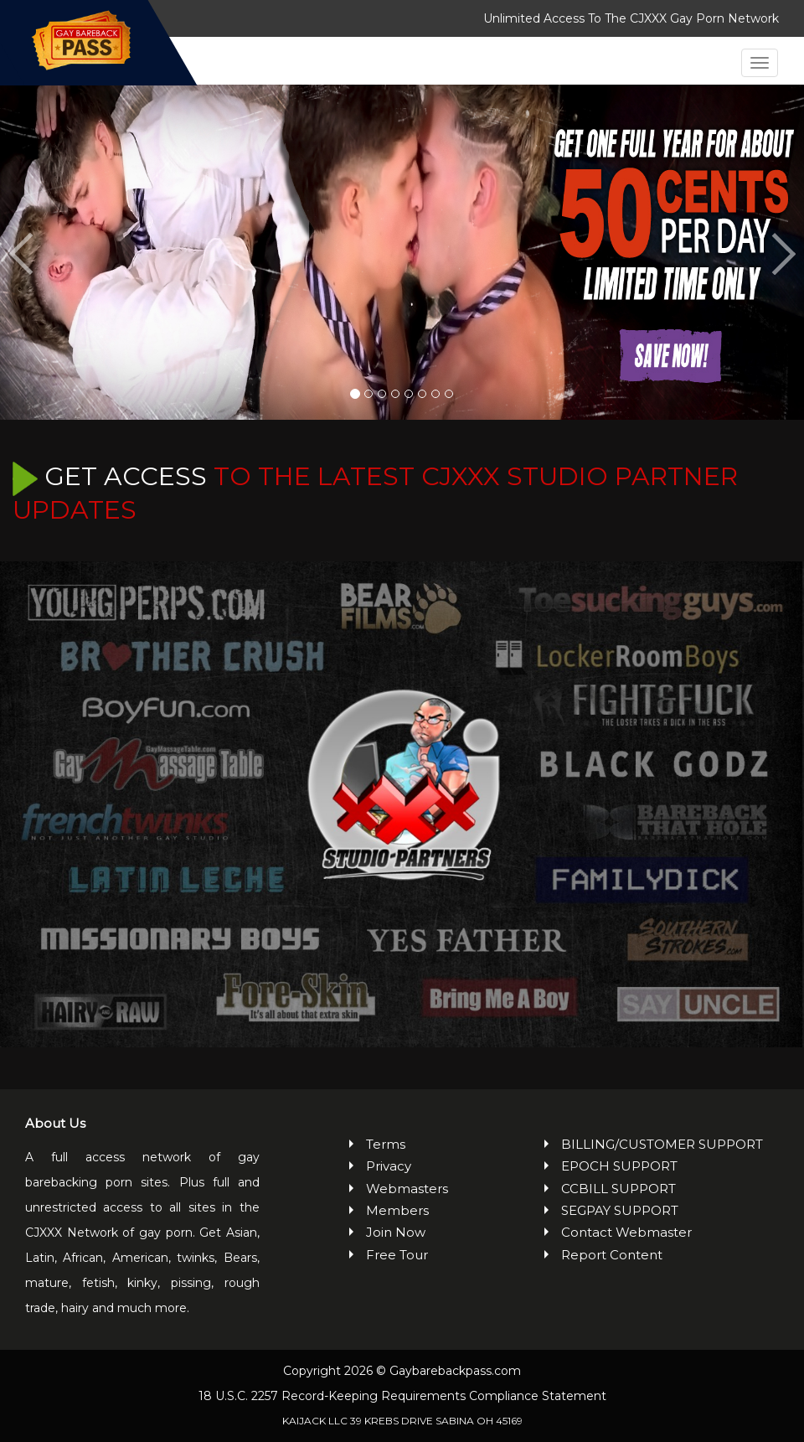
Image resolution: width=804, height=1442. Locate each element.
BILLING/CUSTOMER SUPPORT (662, 1144)
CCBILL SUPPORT (618, 1188)
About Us (55, 1123)
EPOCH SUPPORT (619, 1166)
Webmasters (407, 1188)
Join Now (395, 1232)
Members (397, 1210)
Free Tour (397, 1255)
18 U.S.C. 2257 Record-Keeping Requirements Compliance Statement (402, 1395)
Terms (385, 1144)
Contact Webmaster (626, 1232)
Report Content (611, 1255)
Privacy (388, 1166)
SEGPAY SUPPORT (619, 1210)
